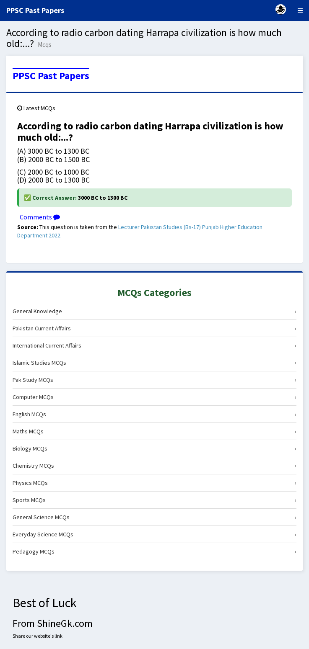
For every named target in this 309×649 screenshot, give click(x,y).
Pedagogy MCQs (154, 551)
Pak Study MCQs (154, 380)
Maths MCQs (154, 431)
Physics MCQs (154, 483)
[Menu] (300, 10)
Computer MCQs (154, 397)
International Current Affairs (154, 345)
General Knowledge (154, 311)
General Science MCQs (154, 517)
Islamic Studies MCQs (154, 362)
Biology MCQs (154, 448)
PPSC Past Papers (51, 75)
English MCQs (154, 414)
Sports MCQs (154, 500)
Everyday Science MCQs (154, 534)
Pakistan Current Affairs (154, 328)
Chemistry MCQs (154, 465)
